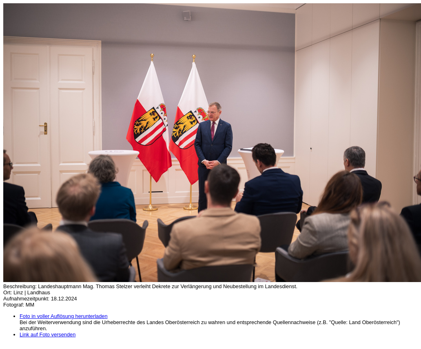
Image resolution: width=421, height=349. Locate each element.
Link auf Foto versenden (47, 334)
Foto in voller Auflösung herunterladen (64, 316)
